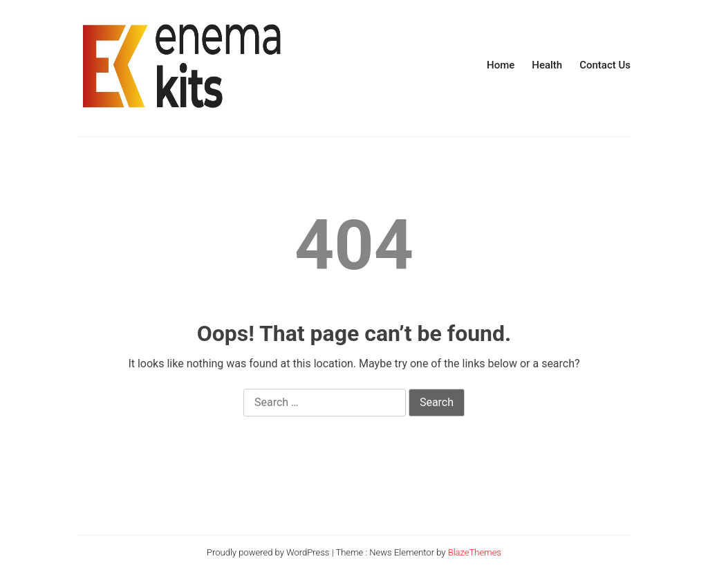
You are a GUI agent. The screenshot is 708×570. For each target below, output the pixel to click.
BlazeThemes (474, 552)
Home (500, 65)
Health (547, 65)
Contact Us (605, 65)
